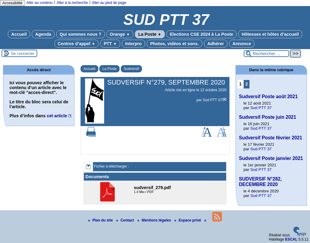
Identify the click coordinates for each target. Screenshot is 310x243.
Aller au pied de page (109, 3)
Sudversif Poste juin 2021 (267, 117)
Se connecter (23, 53)
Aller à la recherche (72, 3)
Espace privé (188, 220)
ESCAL (291, 239)
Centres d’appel (76, 43)
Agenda (43, 34)
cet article (57, 115)
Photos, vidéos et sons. (174, 43)
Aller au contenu (39, 3)
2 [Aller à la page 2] (247, 84)
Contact (125, 220)
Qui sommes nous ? (80, 34)
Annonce (241, 43)
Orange (120, 34)
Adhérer (215, 43)
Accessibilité (12, 3)
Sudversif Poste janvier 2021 (271, 158)
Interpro (133, 43)
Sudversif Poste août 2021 (268, 96)
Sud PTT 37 (212, 100)
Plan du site (101, 220)
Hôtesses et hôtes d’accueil (270, 34)
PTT (110, 43)
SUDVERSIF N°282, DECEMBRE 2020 (260, 181)
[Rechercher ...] (266, 53)
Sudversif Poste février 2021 (270, 137)
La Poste (149, 34)
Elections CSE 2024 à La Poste (201, 34)
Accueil (19, 34)
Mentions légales (154, 220)
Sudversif (131, 69)
